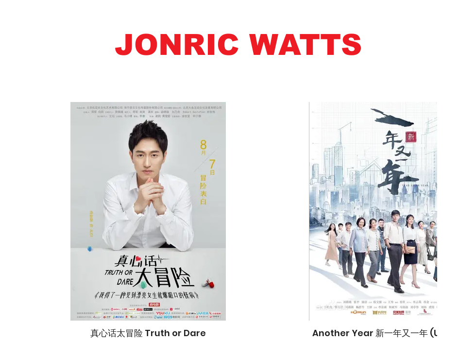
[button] (238, 45)
